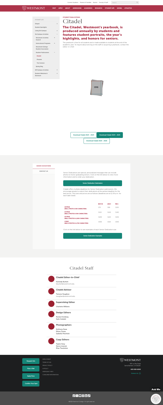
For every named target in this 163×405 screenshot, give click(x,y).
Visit (54, 8)
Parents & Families (85, 2)
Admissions (77, 8)
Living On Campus (41, 30)
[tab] (43, 166)
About (67, 8)
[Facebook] (74, 395)
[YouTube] (80, 395)
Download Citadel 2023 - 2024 (83, 135)
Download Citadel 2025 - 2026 (96, 141)
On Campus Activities (41, 34)
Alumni (95, 2)
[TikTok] (89, 395)
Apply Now (31, 376)
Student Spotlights (41, 27)
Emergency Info (48, 371)
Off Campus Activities (42, 70)
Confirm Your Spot (31, 383)
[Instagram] (83, 395)
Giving (119, 8)
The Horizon (40, 63)
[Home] (33, 8)
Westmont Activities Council (42, 39)
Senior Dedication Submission (92, 183)
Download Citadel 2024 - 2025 (109, 135)
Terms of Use (47, 362)
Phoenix (39, 59)
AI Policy (45, 368)
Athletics (128, 8)
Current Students (72, 2)
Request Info (31, 361)
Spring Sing (39, 66)
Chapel (37, 23)
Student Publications (42, 52)
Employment (47, 359)
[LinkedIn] (86, 395)
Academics (88, 8)
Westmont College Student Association (42, 48)
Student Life (109, 8)
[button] (57, 23)
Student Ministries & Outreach (41, 74)
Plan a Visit (30, 368)
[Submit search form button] (137, 2)
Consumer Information (51, 374)
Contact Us (134, 373)
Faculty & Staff (103, 2)
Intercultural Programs (43, 43)
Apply (61, 8)
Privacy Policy (47, 365)
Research (98, 8)
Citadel (39, 56)
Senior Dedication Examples (92, 236)
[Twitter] (77, 395)
